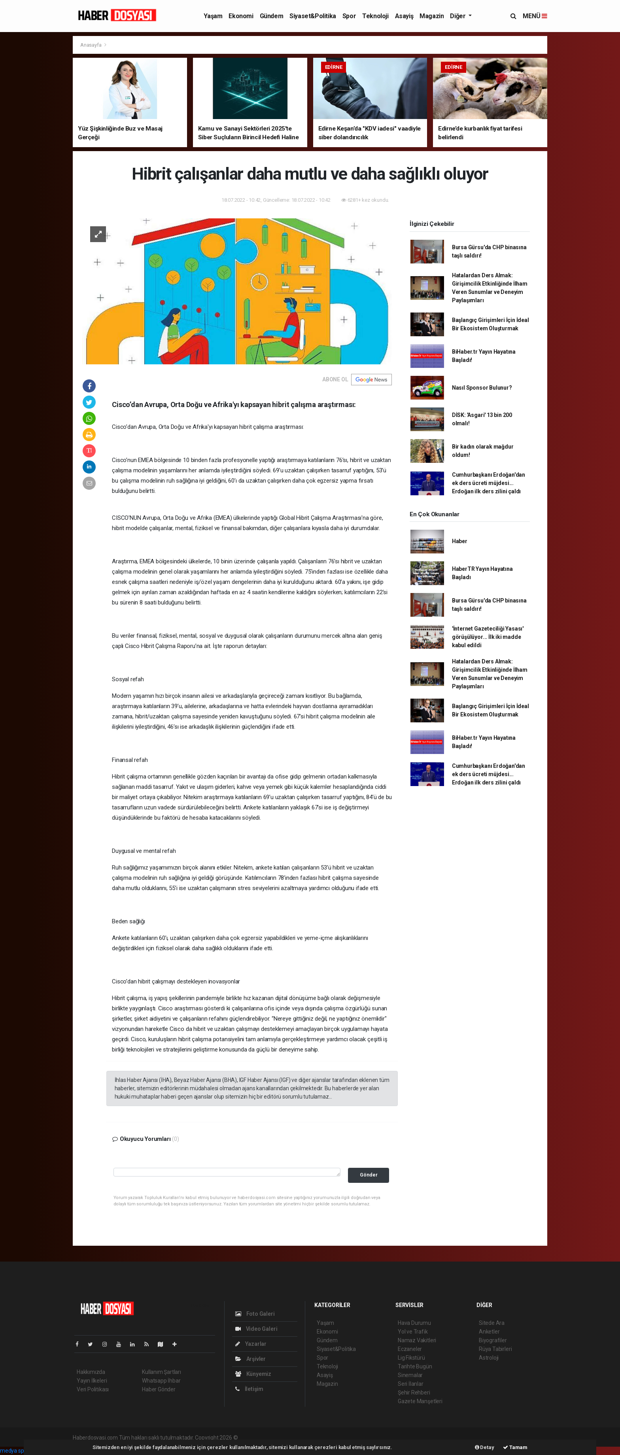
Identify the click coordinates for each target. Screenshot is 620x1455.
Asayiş (404, 16)
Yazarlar (251, 1344)
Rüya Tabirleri (495, 1349)
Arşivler (250, 1359)
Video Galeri (256, 1329)
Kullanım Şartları (161, 1372)
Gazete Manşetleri (420, 1401)
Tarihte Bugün (415, 1366)
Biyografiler (493, 1340)
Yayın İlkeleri (92, 1380)
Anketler (489, 1331)
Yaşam (213, 16)
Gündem (272, 16)
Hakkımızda (91, 1372)
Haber (459, 541)
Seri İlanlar (410, 1384)
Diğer (458, 16)
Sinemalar (410, 1375)
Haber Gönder (159, 1389)
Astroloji (489, 1358)
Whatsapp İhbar (161, 1380)
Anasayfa (91, 45)
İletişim (249, 1389)
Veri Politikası (93, 1389)
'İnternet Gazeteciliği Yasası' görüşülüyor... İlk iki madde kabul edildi (488, 636)
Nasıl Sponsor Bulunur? (482, 388)
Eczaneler (410, 1349)
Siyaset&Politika (312, 16)
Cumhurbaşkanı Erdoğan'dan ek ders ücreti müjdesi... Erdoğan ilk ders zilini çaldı (488, 483)
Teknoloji (375, 16)
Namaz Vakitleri (417, 1340)
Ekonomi (241, 16)
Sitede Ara (492, 1323)
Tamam (515, 1447)
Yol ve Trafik (413, 1331)
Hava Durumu (414, 1323)
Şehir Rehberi (414, 1392)
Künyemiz (253, 1374)
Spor (349, 16)
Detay (484, 1447)
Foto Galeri (255, 1314)
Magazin (432, 16)
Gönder (369, 1175)
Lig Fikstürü (411, 1358)
